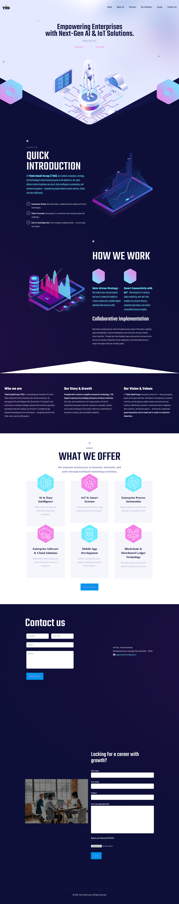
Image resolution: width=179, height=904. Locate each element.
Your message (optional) (122, 818)
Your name (122, 773)
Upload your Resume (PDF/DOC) (102, 838)
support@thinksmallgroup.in (125, 654)
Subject (122, 796)
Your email (122, 784)
